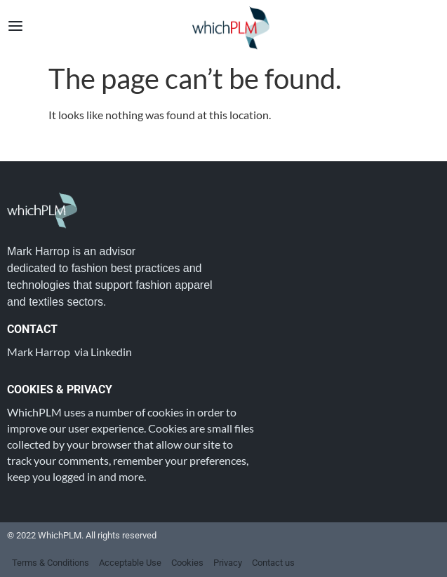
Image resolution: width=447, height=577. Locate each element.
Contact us (273, 562)
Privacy (227, 562)
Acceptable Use (130, 562)
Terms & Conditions (50, 562)
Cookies (187, 562)
